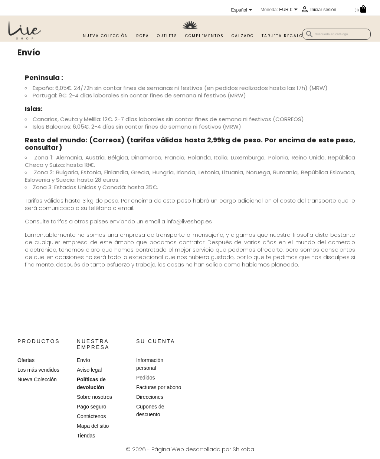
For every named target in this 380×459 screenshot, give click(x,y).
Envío (83, 360)
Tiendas (86, 436)
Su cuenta (155, 341)
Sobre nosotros (94, 397)
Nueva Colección (105, 36)
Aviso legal (89, 370)
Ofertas (26, 360)
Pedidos (145, 378)
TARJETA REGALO (282, 36)
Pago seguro (91, 407)
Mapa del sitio (93, 426)
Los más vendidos (38, 370)
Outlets (167, 36)
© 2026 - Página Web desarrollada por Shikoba (190, 449)
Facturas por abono (158, 387)
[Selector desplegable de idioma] (243, 10)
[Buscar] (336, 34)
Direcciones (149, 397)
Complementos (204, 36)
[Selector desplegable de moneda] (289, 10)
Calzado (243, 36)
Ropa (142, 36)
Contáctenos (91, 416)
